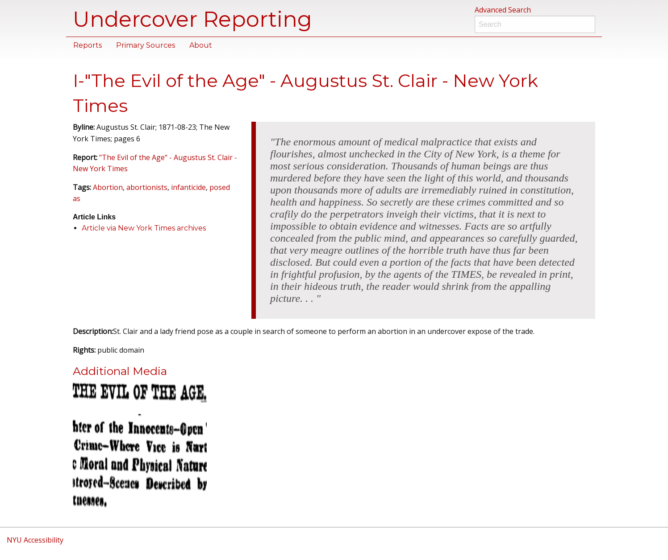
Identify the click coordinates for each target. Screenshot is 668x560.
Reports (87, 45)
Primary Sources (145, 45)
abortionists (146, 187)
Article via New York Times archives (144, 228)
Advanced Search (503, 10)
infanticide (188, 187)
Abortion (108, 187)
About (200, 45)
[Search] (535, 24)
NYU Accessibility (35, 540)
